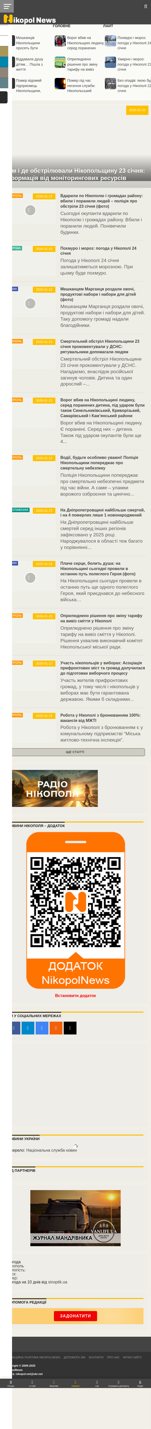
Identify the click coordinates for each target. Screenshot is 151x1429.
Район (12, 289)
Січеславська (17, 509)
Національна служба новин (51, 1150)
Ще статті (75, 752)
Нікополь (14, 195)
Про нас (113, 1357)
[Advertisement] (76, 1085)
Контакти (96, 1357)
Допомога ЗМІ (74, 1357)
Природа (14, 248)
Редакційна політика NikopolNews (33, 1357)
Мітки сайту (132, 1357)
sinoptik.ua (57, 1282)
